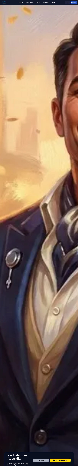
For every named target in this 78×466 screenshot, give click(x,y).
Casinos (38, 2)
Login (67, 2)
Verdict (53, 2)
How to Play (29, 2)
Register (73, 2)
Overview (20, 2)
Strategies (46, 2)
